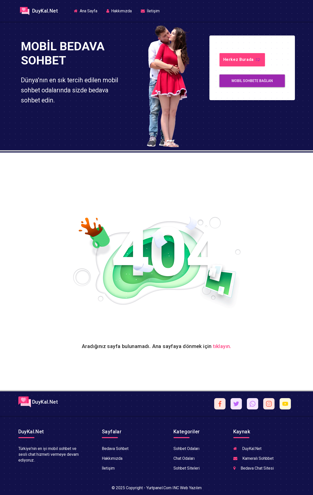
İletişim (150, 11)
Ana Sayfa (87, 10)
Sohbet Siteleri (186, 468)
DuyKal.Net (38, 10)
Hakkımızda (119, 11)
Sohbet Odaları (186, 448)
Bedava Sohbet (115, 448)
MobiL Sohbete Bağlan (252, 81)
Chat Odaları (184, 458)
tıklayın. (222, 346)
